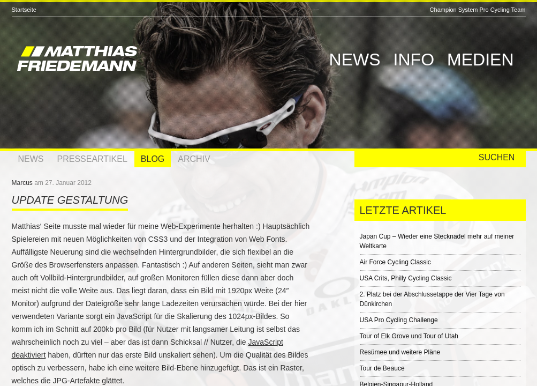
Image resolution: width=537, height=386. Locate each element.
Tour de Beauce (382, 368)
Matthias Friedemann (124, 60)
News (355, 59)
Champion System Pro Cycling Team (478, 9)
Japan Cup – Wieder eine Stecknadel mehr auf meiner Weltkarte (437, 241)
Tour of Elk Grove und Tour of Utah (409, 336)
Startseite (24, 9)
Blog (152, 159)
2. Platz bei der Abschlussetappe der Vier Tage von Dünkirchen (432, 299)
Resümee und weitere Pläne (400, 352)
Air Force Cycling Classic (395, 262)
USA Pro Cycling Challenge (399, 320)
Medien (480, 59)
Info (414, 59)
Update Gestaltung (70, 200)
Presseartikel (92, 159)
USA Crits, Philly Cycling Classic (406, 278)
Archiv (194, 159)
